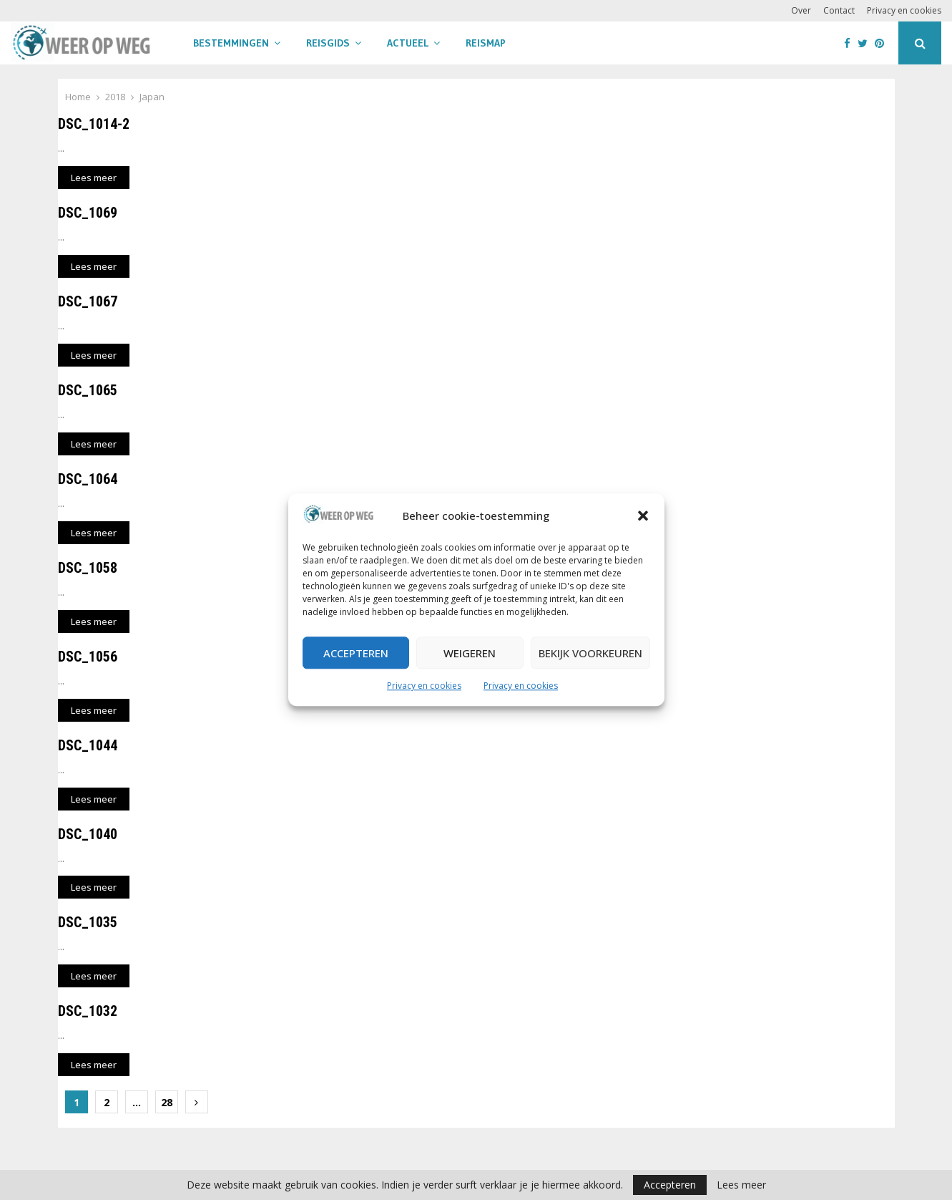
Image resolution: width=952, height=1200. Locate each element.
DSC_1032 (87, 1011)
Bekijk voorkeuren (590, 653)
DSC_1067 (87, 301)
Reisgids (328, 43)
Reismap (486, 43)
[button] (643, 516)
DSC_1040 (87, 834)
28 (166, 1102)
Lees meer (741, 1185)
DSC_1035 (87, 922)
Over (801, 10)
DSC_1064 (87, 479)
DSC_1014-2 (93, 123)
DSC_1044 (87, 745)
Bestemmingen (231, 43)
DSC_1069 (87, 212)
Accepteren (355, 653)
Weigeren (469, 653)
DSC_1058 (87, 567)
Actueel (407, 43)
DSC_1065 (87, 390)
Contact (839, 10)
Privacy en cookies (424, 686)
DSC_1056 (87, 656)
